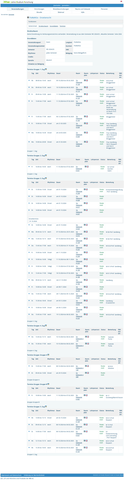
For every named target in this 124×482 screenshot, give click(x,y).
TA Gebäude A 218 (79, 289)
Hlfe (82, 12)
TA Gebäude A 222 (79, 247)
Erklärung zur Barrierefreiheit (34, 475)
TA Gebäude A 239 (79, 254)
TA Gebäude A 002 (79, 397)
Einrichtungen (39, 9)
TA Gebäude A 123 (79, 96)
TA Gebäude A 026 (79, 125)
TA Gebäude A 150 (79, 282)
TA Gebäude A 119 (79, 89)
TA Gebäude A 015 (79, 234)
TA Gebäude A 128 (79, 82)
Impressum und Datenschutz (11, 475)
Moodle (39, 12)
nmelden (65, 5)
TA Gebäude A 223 (79, 261)
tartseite (56, 5)
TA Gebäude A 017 (79, 205)
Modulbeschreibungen (61, 9)
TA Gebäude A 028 (79, 198)
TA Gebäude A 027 (79, 212)
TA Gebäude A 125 (79, 346)
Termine (62, 26)
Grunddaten (54, 26)
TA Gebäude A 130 (79, 268)
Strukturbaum (43, 26)
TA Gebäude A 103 (79, 118)
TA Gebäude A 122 (79, 103)
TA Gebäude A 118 (79, 339)
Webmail (61, 12)
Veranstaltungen (17, 9)
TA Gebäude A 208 (79, 375)
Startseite (11, 14)
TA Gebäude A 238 (79, 191)
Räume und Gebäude (82, 9)
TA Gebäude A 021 (79, 169)
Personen (104, 9)
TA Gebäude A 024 (79, 227)
